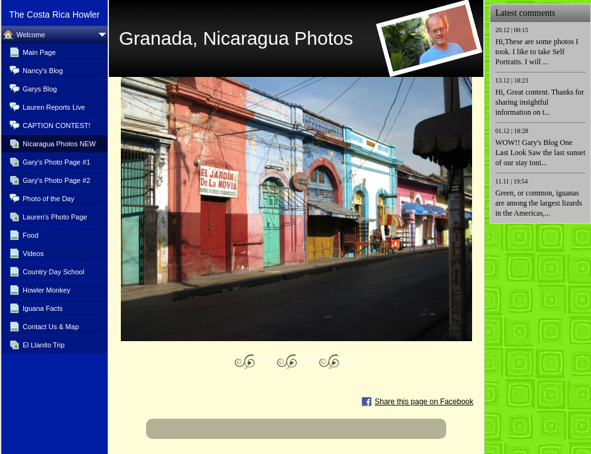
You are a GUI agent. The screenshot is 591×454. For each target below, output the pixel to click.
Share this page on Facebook (423, 401)
